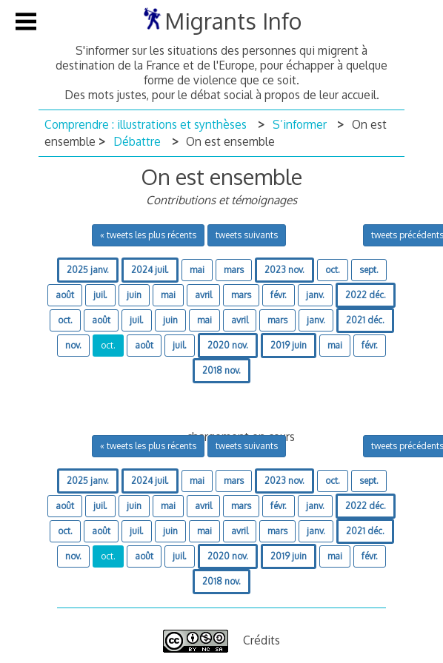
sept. (369, 269)
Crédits (261, 640)
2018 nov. (221, 370)
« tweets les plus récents (148, 234)
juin (134, 294)
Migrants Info (233, 21)
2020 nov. (227, 345)
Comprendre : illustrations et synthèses (145, 124)
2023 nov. (284, 269)
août (65, 294)
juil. (100, 294)
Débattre (137, 141)
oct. (332, 269)
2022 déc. (365, 294)
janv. (315, 294)
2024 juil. (150, 269)
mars (234, 269)
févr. (278, 294)
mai (197, 269)
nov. (73, 345)
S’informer (300, 124)
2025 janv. (88, 269)
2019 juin (288, 345)
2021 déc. (365, 320)
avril (203, 294)
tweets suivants (247, 234)
